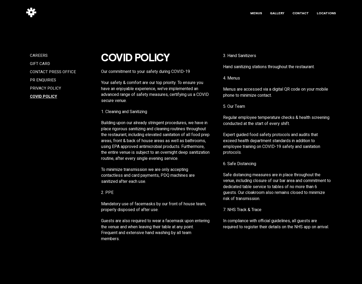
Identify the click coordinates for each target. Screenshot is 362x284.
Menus (256, 13)
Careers (39, 55)
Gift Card (40, 64)
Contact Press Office (53, 72)
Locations (326, 13)
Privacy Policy (45, 88)
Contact (300, 13)
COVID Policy (43, 96)
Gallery (277, 13)
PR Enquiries (43, 80)
